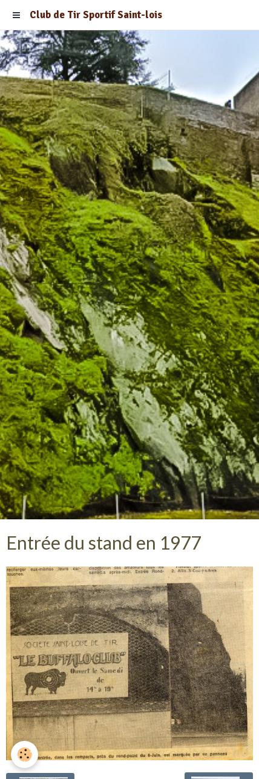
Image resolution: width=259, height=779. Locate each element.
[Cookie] (24, 754)
